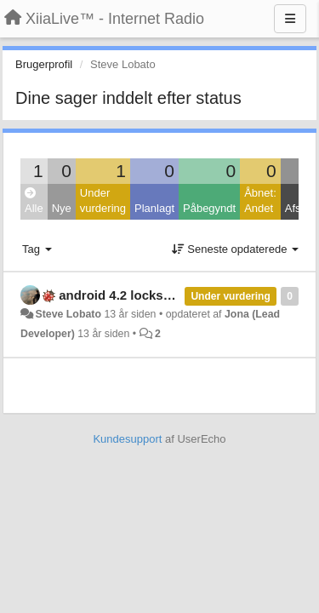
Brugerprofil (43, 64)
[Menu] (290, 18)
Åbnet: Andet (260, 200)
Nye (61, 208)
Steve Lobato (68, 314)
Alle (34, 201)
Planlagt (154, 208)
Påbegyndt (209, 208)
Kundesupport (127, 439)
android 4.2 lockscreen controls (155, 295)
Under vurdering (103, 200)
